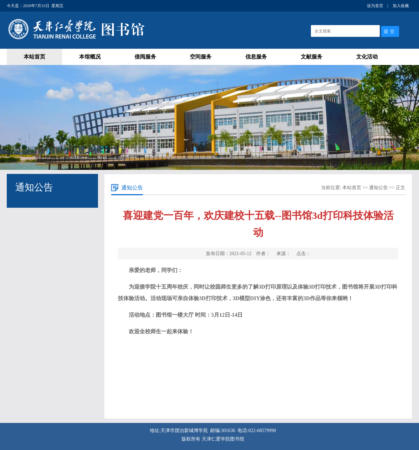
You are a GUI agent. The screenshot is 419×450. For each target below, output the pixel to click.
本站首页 (34, 57)
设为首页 (375, 5)
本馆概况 (90, 57)
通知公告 (378, 187)
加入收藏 (401, 5)
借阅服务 (145, 57)
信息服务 (256, 57)
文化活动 (367, 57)
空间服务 (201, 57)
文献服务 (311, 57)
